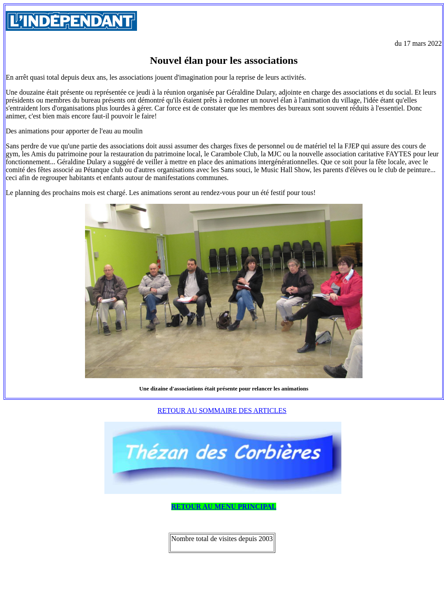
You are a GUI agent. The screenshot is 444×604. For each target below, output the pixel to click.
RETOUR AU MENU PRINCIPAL (224, 506)
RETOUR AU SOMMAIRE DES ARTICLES (222, 410)
